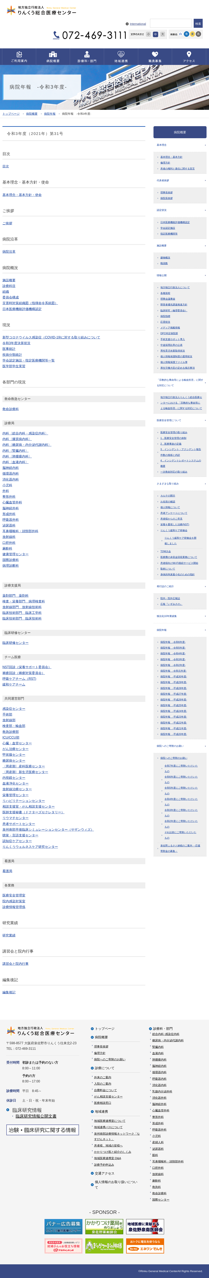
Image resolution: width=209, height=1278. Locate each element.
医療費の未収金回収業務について (178, 557)
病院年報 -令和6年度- (173, 642)
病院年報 (50, 113)
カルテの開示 (167, 495)
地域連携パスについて (108, 1127)
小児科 (156, 1136)
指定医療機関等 (169, 233)
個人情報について (170, 507)
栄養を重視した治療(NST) (174, 524)
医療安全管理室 (13, 895)
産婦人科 (158, 1142)
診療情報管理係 (13, 907)
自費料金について (105, 1090)
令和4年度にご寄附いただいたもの (181, 802)
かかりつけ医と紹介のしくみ (112, 1151)
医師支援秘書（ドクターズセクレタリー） (33, 812)
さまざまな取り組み (168, 483)
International (138, 24)
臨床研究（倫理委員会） (173, 310)
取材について (167, 568)
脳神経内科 (159, 1066)
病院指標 (165, 316)
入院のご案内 (102, 1083)
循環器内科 (159, 1072)
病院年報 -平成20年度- (173, 734)
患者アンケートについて (173, 513)
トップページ (11, 113)
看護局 (7, 871)
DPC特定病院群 (169, 333)
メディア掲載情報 (170, 327)
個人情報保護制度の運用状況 (176, 356)
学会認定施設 (167, 228)
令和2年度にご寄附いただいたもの (181, 824)
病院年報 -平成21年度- (173, 728)
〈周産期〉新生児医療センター (25, 772)
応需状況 (165, 322)
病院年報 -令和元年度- (173, 670)
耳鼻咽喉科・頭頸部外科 (168, 1161)
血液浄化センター (15, 783)
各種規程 (165, 293)
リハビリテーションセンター (23, 801)
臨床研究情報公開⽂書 (36, 1116)
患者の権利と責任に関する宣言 (177, 168)
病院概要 (32, 113)
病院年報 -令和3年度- (173, 659)
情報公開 (162, 275)
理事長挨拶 (166, 192)
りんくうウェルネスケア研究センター (30, 846)
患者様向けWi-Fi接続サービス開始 (179, 563)
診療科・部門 (163, 1028)
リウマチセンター (15, 818)
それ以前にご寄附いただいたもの (180, 835)
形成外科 (158, 1123)
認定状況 (162, 210)
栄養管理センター (15, 795)
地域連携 (101, 1111)
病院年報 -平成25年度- (173, 705)
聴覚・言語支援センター (20, 835)
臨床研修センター (15, 643)
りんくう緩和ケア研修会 (173, 530)
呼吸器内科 (159, 1078)
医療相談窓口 (102, 1102)
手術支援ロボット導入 (172, 339)
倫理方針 (165, 162)
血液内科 (158, 1053)
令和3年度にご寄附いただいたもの (181, 813)
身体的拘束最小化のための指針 (177, 574)
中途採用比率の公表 (171, 345)
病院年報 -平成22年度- (173, 722)
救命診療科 (159, 1193)
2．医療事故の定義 (170, 443)
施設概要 (162, 245)
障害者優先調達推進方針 (173, 304)
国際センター (160, 1199)
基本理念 (162, 145)
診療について (105, 1068)
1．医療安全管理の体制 (173, 438)
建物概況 (165, 257)
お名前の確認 (167, 501)
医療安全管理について (169, 420)
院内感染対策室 (13, 901)
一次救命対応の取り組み (173, 471)
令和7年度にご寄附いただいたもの (181, 768)
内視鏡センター (13, 777)
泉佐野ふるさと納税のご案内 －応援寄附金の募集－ (180, 848)
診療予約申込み (104, 1164)
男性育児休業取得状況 (172, 350)
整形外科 (158, 1117)
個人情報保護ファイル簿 (173, 362)
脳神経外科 (159, 1104)
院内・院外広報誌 (170, 598)
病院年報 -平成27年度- (173, 693)
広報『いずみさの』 (171, 604)
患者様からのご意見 (171, 518)
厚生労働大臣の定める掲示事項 (177, 367)
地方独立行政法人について (175, 287)
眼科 (155, 1155)
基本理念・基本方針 (171, 157)
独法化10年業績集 (167, 616)
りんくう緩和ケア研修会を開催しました (180, 541)
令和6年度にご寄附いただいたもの (181, 779)
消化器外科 (159, 1097)
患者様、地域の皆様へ (108, 1145)
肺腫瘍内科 (159, 1059)
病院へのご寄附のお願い (170, 746)
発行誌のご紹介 (165, 586)
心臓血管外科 (160, 1110)
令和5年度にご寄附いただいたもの (181, 790)
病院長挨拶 (166, 198)
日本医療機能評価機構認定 (175, 222)
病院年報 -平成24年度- (173, 711)
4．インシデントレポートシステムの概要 (180, 463)
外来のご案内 (102, 1077)
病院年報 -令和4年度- (173, 653)
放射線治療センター (17, 789)
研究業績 (9, 935)
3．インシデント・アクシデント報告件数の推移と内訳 (180, 452)
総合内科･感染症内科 (165, 1034)
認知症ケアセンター (17, 841)
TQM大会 (165, 551)
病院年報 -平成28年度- (173, 688)
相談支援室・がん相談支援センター (28, 806)
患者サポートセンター (18, 824)
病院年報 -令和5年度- (173, 647)
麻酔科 (156, 1180)
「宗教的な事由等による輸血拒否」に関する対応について (180, 383)
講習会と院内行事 (15, 963)
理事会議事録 (167, 298)
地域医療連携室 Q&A (107, 1158)
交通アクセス (105, 1173)
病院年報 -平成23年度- (173, 716)
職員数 (164, 263)
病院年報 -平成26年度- (173, 699)
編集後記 (9, 992)
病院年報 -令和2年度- (173, 665)
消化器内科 (159, 1085)
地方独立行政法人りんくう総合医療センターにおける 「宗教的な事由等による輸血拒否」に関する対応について (181, 403)
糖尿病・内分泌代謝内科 (168, 1040)
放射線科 (158, 1174)
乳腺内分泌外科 (162, 1091)
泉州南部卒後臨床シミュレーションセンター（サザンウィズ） (48, 829)
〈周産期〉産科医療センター (23, 766)
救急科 (156, 1187)
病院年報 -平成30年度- (173, 676)
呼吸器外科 (159, 1129)
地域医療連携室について (110, 1120)
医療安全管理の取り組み (173, 432)
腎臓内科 (158, 1047)
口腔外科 (158, 1167)
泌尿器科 (158, 1148)
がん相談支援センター (108, 1096)
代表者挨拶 (163, 180)
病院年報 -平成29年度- (173, 682)
